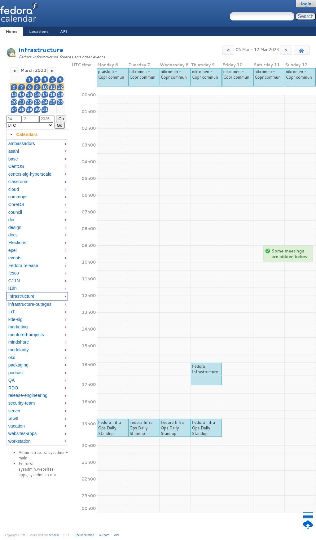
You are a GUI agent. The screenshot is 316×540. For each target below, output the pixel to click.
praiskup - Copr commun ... (111, 77)
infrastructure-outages (29, 304)
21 (22, 102)
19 (61, 94)
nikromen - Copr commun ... (142, 77)
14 (22, 94)
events (14, 257)
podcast (16, 372)
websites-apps (22, 433)
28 (22, 109)
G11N (14, 280)
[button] (228, 50)
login (306, 4)
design (14, 227)
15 (30, 94)
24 (45, 102)
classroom (18, 181)
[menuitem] (37, 143)
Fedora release (23, 265)
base (13, 158)
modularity (18, 349)
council (15, 212)
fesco (13, 272)
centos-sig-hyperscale (29, 174)
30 (37, 109)
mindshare (18, 342)
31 (45, 109)
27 (14, 109)
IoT (11, 311)
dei (11, 219)
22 (30, 102)
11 (53, 87)
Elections (17, 242)
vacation (16, 426)
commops (18, 196)
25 (53, 102)
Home (11, 31)
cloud (13, 189)
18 (53, 94)
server (14, 410)
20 (14, 102)
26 (61, 102)
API (63, 31)
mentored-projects (26, 334)
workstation (19, 441)
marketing (18, 326)
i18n (12, 288)
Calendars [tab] (23, 134)
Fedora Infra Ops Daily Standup (109, 427)
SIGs (13, 418)
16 (37, 94)
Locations (39, 31)
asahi (13, 151)
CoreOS (16, 204)
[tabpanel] (37, 292)
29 (30, 109)
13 (14, 94)
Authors (104, 535)
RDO (13, 387)
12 (61, 87)
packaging (18, 364)
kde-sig (15, 319)
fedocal (54, 535)
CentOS (16, 166)
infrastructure (41, 50)
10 (45, 87)
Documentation (84, 535)
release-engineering (27, 395)
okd (11, 357)
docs (13, 234)
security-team (21, 403)
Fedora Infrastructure (205, 369)
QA (11, 380)
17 (45, 94)
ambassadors (21, 143)
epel (12, 250)
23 (37, 102)
